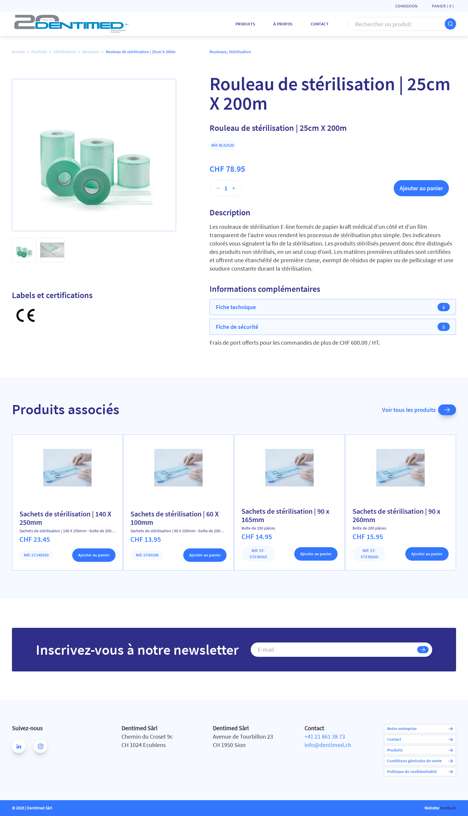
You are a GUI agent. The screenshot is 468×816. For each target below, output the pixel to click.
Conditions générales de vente (420, 760)
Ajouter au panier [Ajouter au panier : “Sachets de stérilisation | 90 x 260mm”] (427, 553)
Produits (245, 24)
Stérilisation (64, 51)
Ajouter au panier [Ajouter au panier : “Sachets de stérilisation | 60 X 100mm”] (205, 555)
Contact (320, 24)
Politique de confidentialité (420, 771)
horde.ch (448, 808)
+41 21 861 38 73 (324, 736)
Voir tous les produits (419, 409)
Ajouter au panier (421, 188)
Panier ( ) (443, 6)
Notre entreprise (420, 728)
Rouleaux (90, 51)
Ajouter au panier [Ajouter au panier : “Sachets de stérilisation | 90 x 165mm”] (316, 553)
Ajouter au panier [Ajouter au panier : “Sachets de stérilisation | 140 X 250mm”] (94, 555)
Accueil (18, 51)
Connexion (406, 6)
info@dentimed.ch (327, 744)
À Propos (283, 24)
